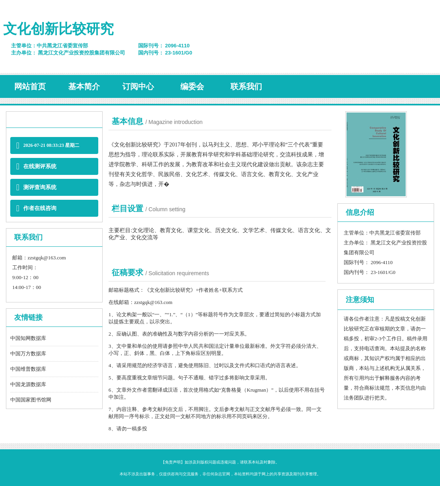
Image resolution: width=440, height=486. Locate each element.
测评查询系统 (36, 187)
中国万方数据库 (28, 354)
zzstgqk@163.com (47, 258)
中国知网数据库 (28, 338)
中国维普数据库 (28, 369)
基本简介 (84, 86)
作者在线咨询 (36, 208)
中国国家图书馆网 (30, 400)
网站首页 (30, 86)
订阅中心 (138, 86)
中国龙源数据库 (28, 384)
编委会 (192, 86)
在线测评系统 (36, 166)
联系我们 (246, 86)
